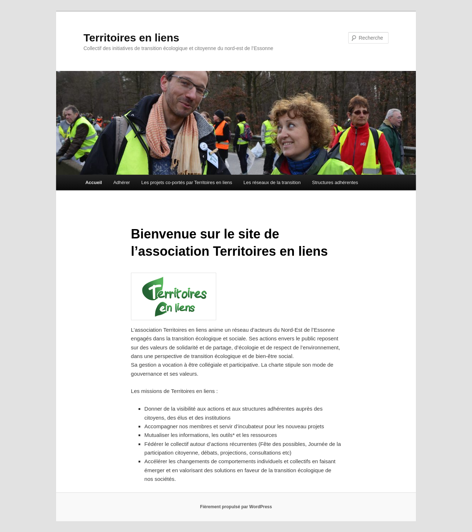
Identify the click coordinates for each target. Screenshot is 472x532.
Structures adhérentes (335, 182)
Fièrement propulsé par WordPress (236, 506)
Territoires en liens (131, 38)
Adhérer (121, 182)
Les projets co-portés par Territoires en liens (186, 182)
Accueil (93, 182)
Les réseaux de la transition (272, 182)
